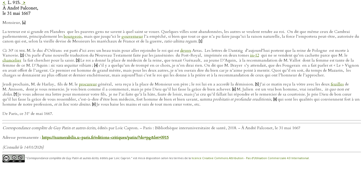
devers (185, 50)
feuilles (337, 84)
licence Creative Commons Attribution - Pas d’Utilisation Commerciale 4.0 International (250, 158)
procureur (88, 84)
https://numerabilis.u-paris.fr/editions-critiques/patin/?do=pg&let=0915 (105, 137)
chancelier (12, 60)
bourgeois (73, 36)
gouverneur (132, 36)
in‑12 (254, 55)
